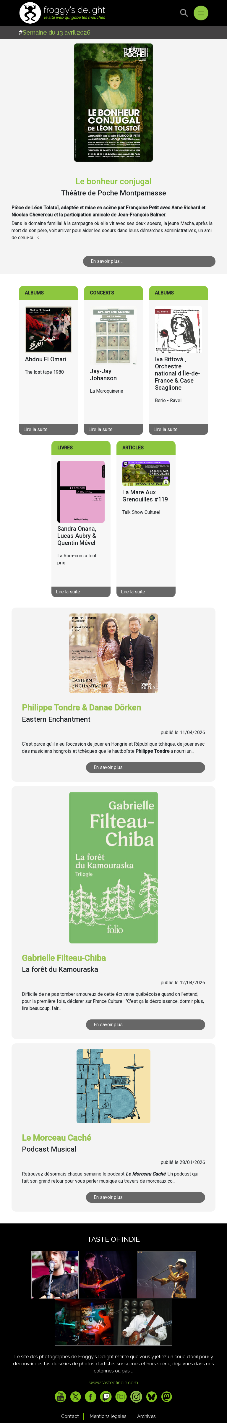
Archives (146, 1416)
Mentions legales (108, 1416)
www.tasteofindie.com (113, 1382)
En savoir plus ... (107, 261)
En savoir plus (108, 767)
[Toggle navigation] (201, 13)
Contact (70, 1416)
